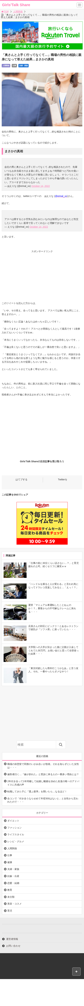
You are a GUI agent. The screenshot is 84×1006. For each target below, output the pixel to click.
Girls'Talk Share (16, 5)
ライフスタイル (15, 834)
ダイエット (13, 820)
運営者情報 (12, 939)
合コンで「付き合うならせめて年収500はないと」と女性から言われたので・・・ (42, 800)
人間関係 (18, 11)
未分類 (10, 897)
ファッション (14, 827)
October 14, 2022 (40, 186)
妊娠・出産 (13, 876)
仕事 (14, 65)
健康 (9, 862)
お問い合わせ (13, 945)
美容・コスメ (14, 903)
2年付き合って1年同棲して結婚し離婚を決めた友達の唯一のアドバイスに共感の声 (43, 783)
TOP (5, 11)
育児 (9, 910)
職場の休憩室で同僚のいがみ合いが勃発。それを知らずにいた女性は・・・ (43, 766)
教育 (9, 890)
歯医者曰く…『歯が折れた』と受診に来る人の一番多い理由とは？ (43, 774)
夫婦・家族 (23, 65)
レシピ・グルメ (15, 841)
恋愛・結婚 (13, 883)
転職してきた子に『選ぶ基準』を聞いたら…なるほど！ (37, 791)
